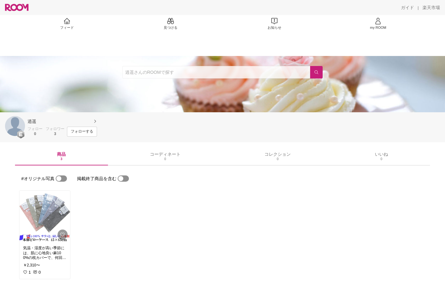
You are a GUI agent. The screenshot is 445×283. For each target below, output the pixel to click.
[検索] (316, 72)
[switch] (61, 178)
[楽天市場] (431, 7)
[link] (44, 216)
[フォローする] (82, 132)
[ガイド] (407, 7)
